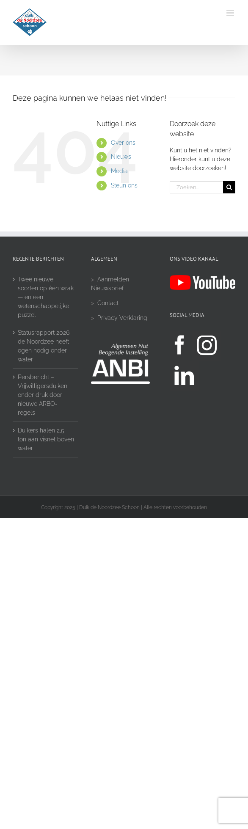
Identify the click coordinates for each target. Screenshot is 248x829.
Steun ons (124, 185)
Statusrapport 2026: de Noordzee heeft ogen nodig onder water (44, 346)
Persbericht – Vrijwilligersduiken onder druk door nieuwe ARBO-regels (42, 395)
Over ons (123, 142)
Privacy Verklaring (122, 317)
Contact (107, 303)
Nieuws (121, 156)
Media (119, 171)
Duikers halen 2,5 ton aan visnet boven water (46, 439)
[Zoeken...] (196, 187)
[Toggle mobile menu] (230, 12)
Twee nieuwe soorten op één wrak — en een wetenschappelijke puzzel (46, 297)
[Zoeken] (229, 187)
